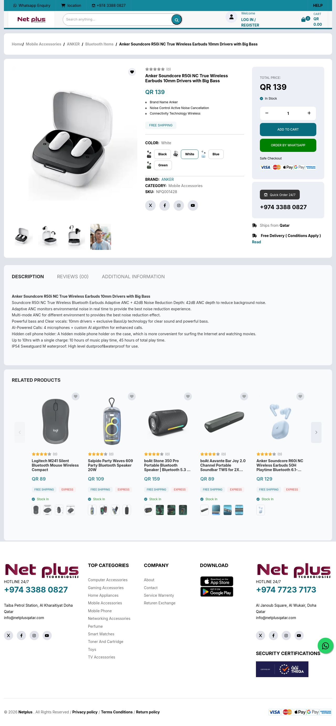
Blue (216, 154)
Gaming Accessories (106, 587)
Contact (151, 587)
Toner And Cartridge (105, 641)
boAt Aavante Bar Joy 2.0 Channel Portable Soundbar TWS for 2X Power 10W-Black (223, 477)
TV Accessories (101, 657)
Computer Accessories (108, 580)
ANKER (73, 44)
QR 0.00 (317, 22)
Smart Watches (101, 634)
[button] (316, 444)
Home (17, 44)
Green (162, 165)
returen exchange (159, 603)
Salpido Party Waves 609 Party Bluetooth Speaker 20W (110, 477)
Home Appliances (103, 595)
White (189, 154)
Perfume (95, 626)
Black (162, 154)
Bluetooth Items (99, 44)
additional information (133, 288)
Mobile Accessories (43, 44)
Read (256, 242)
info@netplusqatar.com (24, 617)
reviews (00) (73, 288)
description (28, 288)
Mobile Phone (100, 611)
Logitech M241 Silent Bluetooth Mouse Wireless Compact (55, 477)
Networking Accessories (109, 618)
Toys (92, 649)
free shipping (160, 125)
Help (318, 5)
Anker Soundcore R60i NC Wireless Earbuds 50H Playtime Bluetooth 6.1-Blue (279, 477)
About (149, 580)
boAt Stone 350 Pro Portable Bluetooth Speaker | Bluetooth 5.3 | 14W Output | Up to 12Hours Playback (166, 477)
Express (67, 501)
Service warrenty (159, 595)
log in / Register (250, 22)
